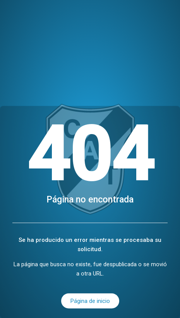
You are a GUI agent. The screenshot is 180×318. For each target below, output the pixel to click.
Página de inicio (90, 301)
